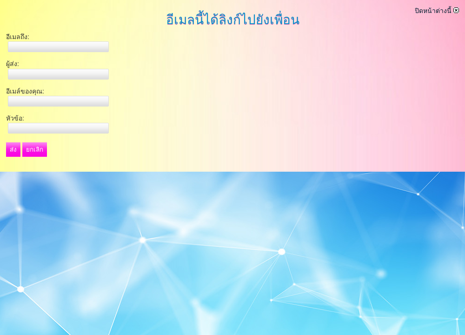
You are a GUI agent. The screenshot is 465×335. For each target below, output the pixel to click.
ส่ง (13, 149)
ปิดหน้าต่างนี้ (437, 10)
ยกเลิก (34, 149)
